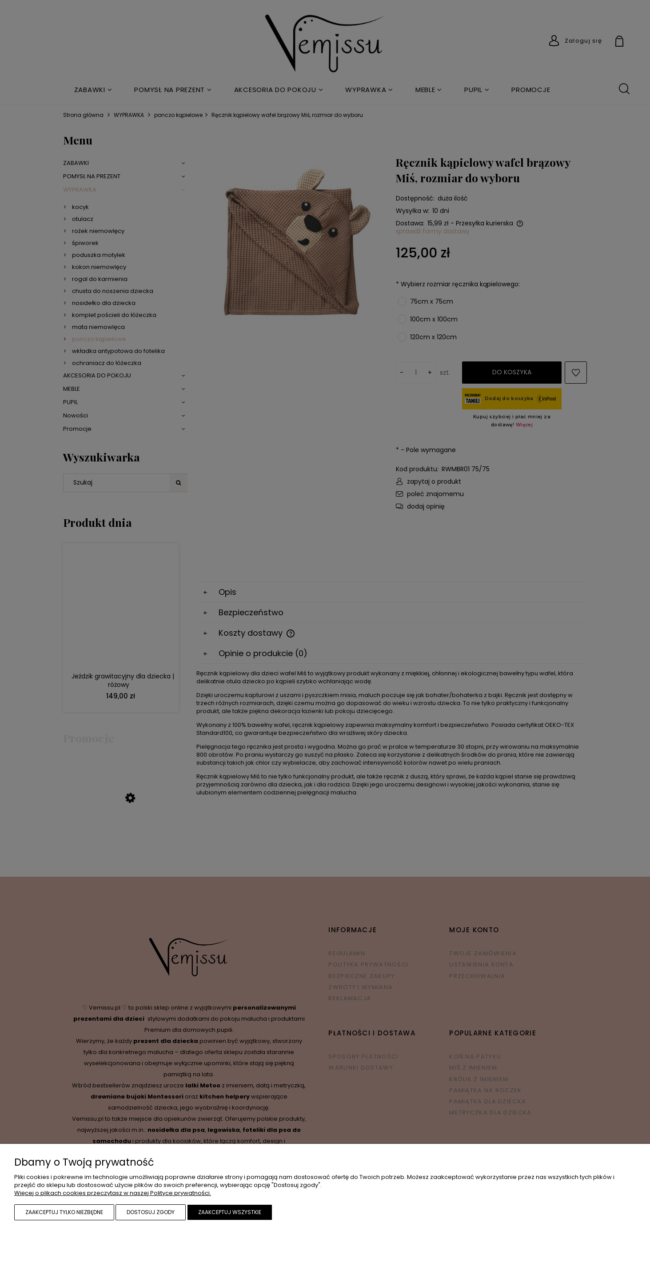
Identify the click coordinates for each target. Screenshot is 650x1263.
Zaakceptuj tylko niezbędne (64, 1212)
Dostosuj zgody (151, 1212)
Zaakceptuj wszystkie (229, 1212)
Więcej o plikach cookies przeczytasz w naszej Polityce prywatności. (112, 1193)
